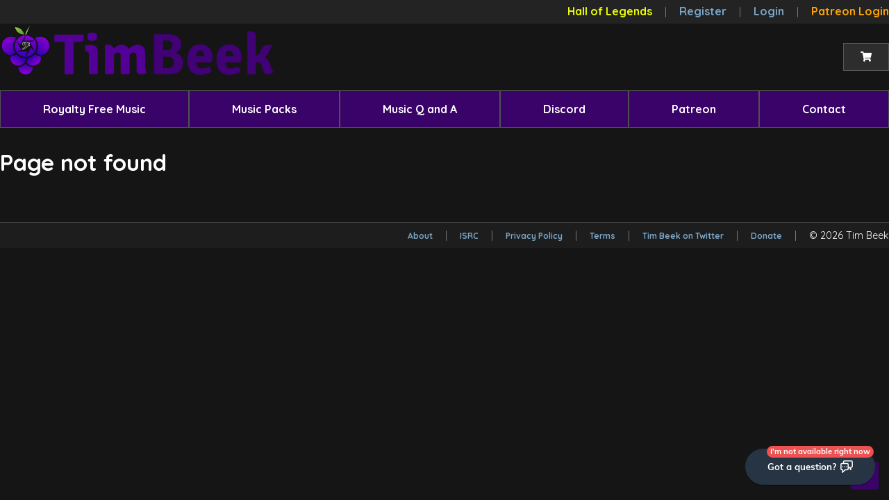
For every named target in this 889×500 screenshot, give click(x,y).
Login (769, 11)
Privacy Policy (534, 236)
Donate (766, 236)
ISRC (469, 236)
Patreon (694, 109)
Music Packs (264, 109)
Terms (602, 236)
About (420, 236)
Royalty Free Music (94, 109)
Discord (564, 109)
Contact (824, 109)
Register (702, 11)
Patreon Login (850, 11)
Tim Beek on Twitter (683, 236)
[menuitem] (94, 109)
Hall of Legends (609, 11)
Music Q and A (420, 109)
